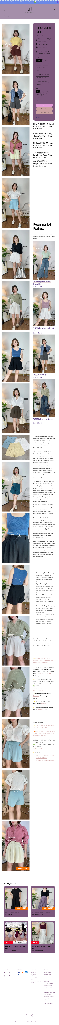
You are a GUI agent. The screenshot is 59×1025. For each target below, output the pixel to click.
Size (37, 88)
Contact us (33, 972)
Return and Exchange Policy (36, 978)
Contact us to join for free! (44, 673)
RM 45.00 (37, 333)
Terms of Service (19, 1022)
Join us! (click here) (38, 690)
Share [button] (38, 117)
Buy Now (44, 105)
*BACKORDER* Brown (43, 74)
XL (47, 91)
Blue (44, 67)
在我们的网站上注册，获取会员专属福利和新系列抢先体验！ (43, 727)
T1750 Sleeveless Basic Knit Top (43, 329)
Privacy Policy (27, 1022)
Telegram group (42, 709)
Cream (45, 64)
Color (37, 58)
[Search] (52, 16)
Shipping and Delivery (34, 975)
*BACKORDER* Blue (42, 81)
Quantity (37, 98)
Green (38, 61)
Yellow (39, 71)
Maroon (39, 85)
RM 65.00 (37, 286)
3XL (44, 95)
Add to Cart (44, 109)
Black (45, 61)
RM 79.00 (37, 377)
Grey (38, 67)
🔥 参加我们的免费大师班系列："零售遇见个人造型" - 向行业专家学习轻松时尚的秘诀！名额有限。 (44, 733)
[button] (4, 10)
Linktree (43, 703)
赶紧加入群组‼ (37, 749)
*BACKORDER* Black (42, 78)
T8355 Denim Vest (39, 375)
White (38, 64)
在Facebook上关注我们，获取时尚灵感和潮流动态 (45, 757)
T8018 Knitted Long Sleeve (43, 419)
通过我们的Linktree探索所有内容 (45, 760)
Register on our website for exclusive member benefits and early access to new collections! (43, 660)
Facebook (36, 696)
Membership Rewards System (36, 982)
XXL (38, 95)
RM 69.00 (37, 423)
